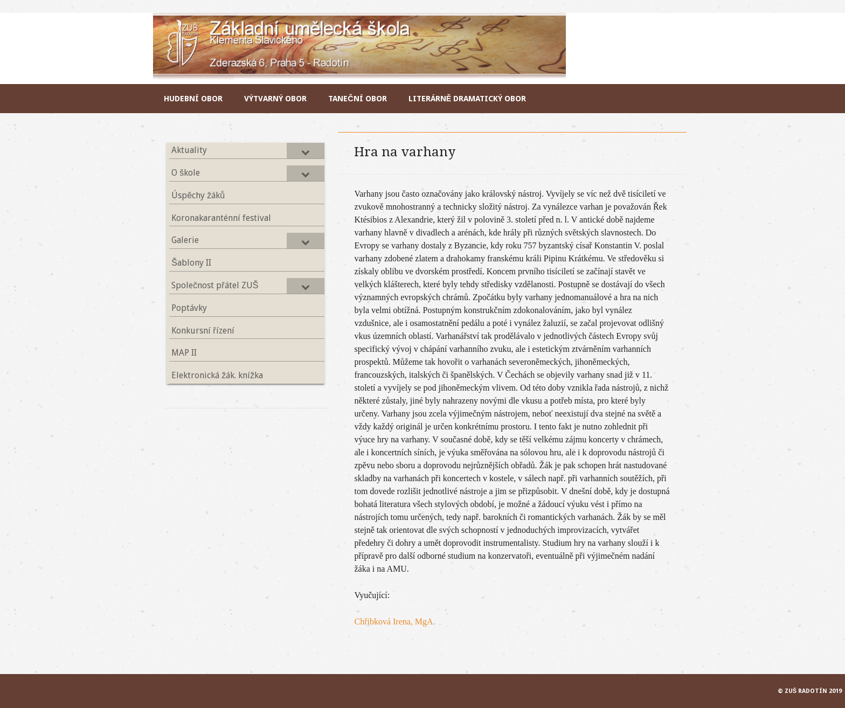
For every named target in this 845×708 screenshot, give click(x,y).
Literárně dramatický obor (467, 98)
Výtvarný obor (275, 98)
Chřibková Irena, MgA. (394, 621)
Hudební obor (193, 98)
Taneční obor (357, 98)
